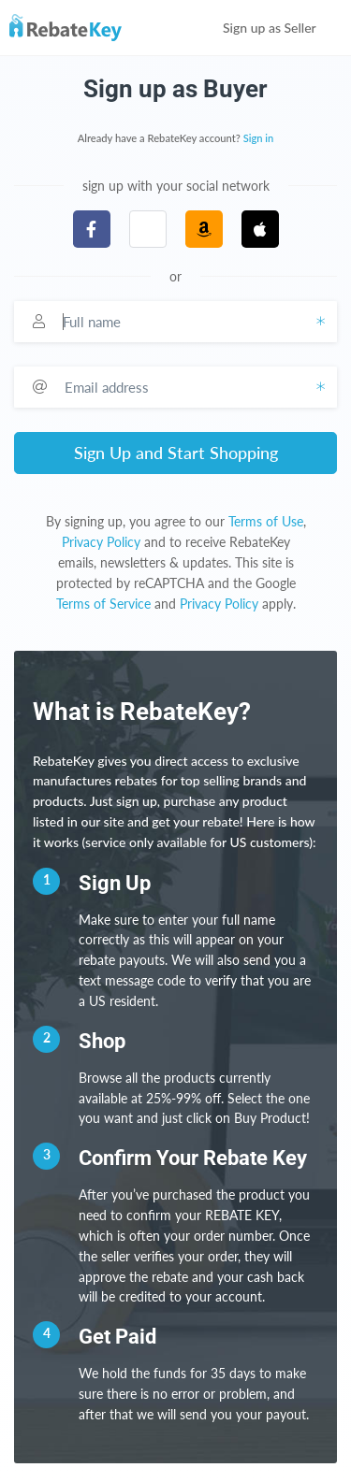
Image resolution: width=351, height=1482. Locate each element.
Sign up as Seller (282, 28)
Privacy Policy (101, 542)
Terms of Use (265, 521)
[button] (148, 229)
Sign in (258, 138)
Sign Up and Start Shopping (176, 452)
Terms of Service (103, 604)
